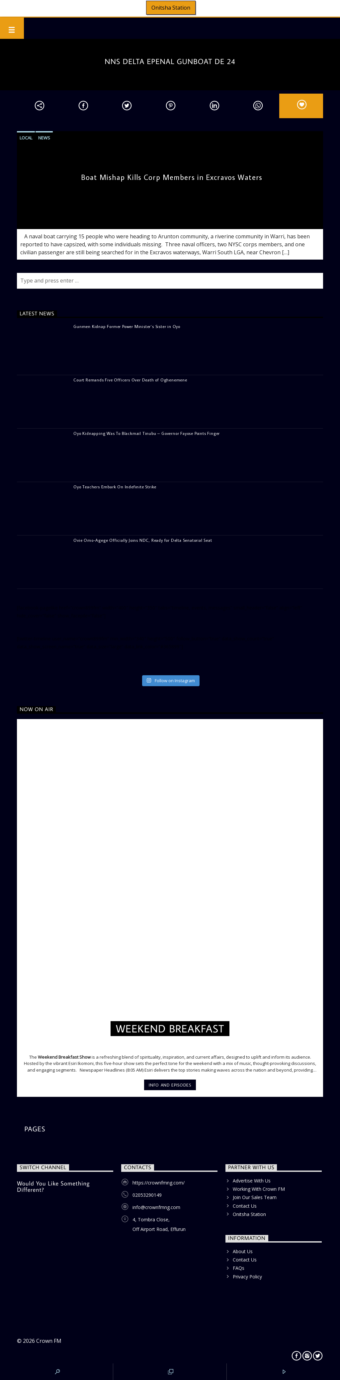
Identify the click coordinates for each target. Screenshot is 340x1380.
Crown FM (48, 1340)
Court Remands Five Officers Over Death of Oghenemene (130, 379)
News (44, 138)
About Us (243, 1251)
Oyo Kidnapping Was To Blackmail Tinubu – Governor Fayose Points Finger (146, 433)
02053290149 (147, 1195)
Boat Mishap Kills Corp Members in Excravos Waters (171, 177)
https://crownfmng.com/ (158, 1182)
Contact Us (245, 1206)
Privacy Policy (247, 1276)
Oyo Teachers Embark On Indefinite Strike (114, 486)
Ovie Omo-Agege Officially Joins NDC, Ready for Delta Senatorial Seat (142, 540)
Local (26, 138)
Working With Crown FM (259, 1189)
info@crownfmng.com (156, 1207)
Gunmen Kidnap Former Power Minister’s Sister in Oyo (126, 326)
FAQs (238, 1268)
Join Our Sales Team (255, 1197)
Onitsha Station (170, 7)
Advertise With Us (252, 1180)
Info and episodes (170, 1085)
